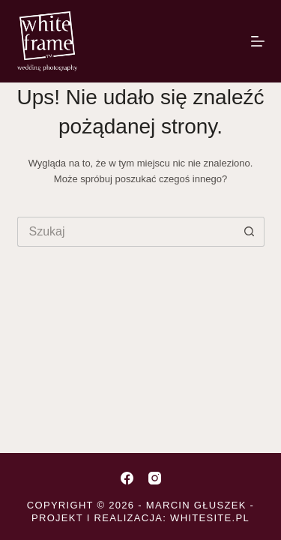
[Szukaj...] (126, 232)
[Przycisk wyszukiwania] (250, 232)
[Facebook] (127, 478)
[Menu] (258, 41)
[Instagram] (154, 478)
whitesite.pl (210, 518)
